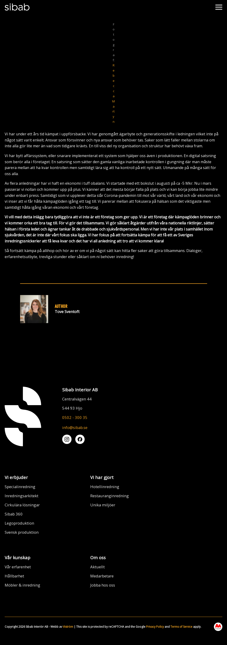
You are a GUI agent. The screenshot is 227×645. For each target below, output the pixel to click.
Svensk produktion (22, 532)
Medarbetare (102, 576)
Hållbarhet (14, 576)
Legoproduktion (19, 523)
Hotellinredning (104, 486)
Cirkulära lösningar (22, 505)
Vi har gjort (102, 477)
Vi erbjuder (16, 477)
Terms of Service (181, 627)
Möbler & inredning (22, 585)
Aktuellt (97, 566)
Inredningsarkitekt (21, 495)
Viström (68, 627)
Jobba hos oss (102, 585)
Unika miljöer (102, 505)
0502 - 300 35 (74, 417)
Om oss (98, 557)
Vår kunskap (17, 557)
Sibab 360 (14, 514)
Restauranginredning (109, 495)
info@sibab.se (74, 427)
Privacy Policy (155, 627)
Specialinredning (20, 486)
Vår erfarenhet (18, 566)
